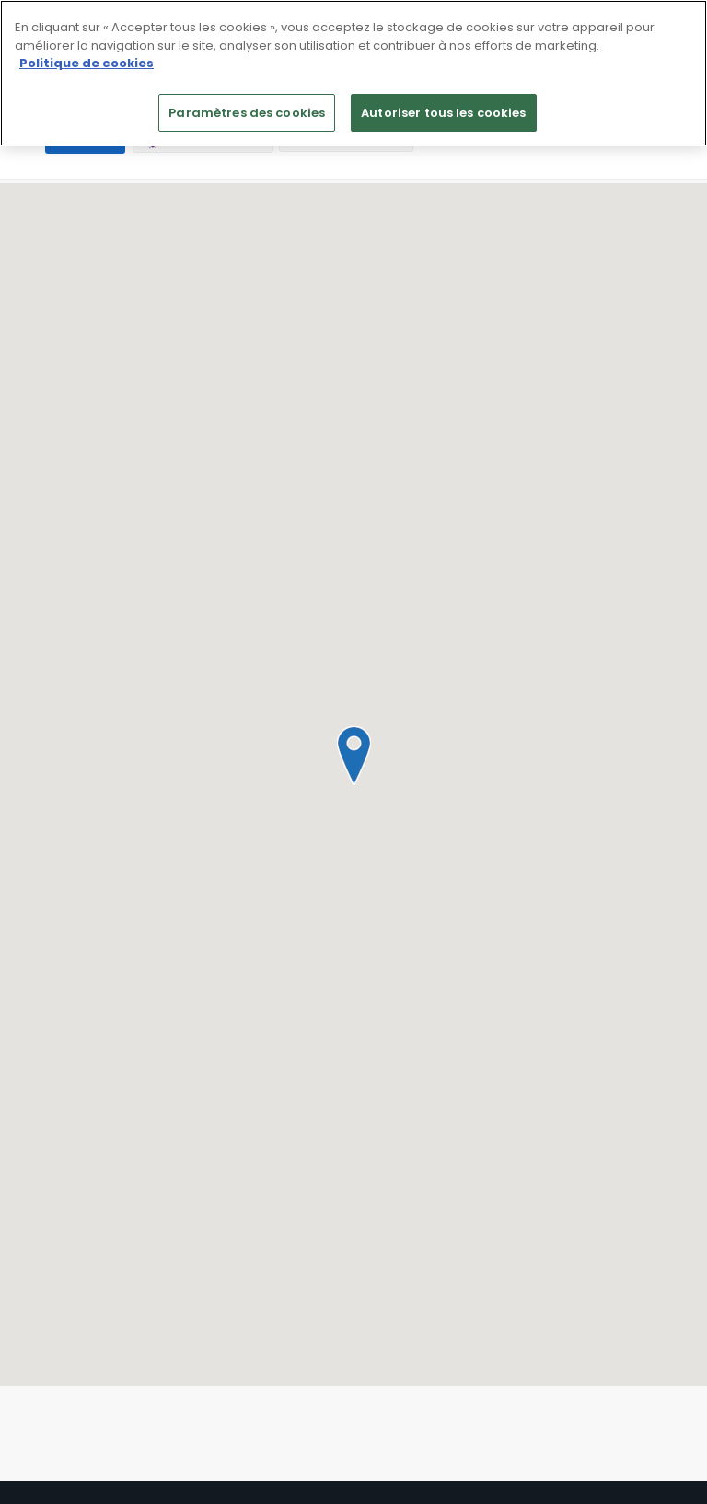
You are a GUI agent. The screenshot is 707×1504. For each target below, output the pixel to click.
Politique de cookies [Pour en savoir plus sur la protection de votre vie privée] (86, 63)
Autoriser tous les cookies (443, 112)
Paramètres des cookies (246, 112)
